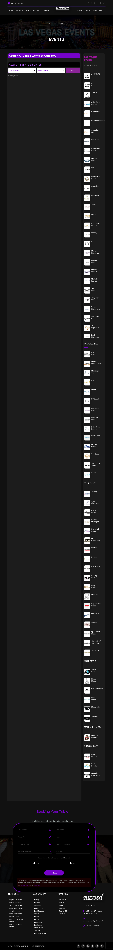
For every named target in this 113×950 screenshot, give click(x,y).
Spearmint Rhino (95, 633)
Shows (36, 914)
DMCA (61, 902)
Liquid (93, 389)
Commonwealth (98, 121)
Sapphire (95, 613)
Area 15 (94, 93)
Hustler (94, 548)
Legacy (94, 233)
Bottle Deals (14, 916)
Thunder (94, 716)
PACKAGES (20, 10)
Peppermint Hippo (96, 605)
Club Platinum (94, 502)
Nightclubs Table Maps (16, 920)
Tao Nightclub (95, 289)
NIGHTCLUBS (30, 10)
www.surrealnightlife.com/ (93, 921)
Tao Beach (95, 454)
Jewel (93, 205)
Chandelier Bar (95, 131)
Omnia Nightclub (95, 261)
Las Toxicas (95, 566)
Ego (92, 167)
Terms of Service (25, 885)
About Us (63, 900)
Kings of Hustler (94, 736)
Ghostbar (95, 186)
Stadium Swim (94, 445)
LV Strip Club (94, 577)
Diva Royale (94, 765)
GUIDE (61, 24)
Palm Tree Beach (95, 428)
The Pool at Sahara (96, 464)
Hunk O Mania (94, 698)
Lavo (93, 380)
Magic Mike (95, 707)
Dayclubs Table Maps (15, 925)
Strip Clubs (38, 928)
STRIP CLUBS (97, 10)
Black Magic (93, 680)
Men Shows (38, 922)
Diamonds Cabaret (95, 530)
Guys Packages (15, 914)
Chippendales (97, 688)
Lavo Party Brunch (95, 224)
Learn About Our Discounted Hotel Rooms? (54, 858)
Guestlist (87, 10)
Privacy (62, 908)
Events (37, 902)
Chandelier (95, 111)
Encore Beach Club (96, 362)
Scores (94, 622)
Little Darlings (94, 586)
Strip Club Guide (15, 905)
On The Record (94, 270)
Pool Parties (39, 911)
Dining (36, 900)
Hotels (11, 10)
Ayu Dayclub (94, 353)
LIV (92, 241)
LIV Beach (95, 399)
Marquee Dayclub (95, 409)
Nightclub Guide (15, 900)
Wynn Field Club (95, 317)
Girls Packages (15, 911)
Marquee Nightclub (95, 252)
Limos (36, 919)
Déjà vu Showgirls (95, 521)
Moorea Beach (94, 418)
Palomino (95, 594)
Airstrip (94, 492)
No (74, 863)
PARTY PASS (94, 84)
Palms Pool (95, 436)
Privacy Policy (37, 885)
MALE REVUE (52, 24)
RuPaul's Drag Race (95, 774)
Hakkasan (95, 195)
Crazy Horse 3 (94, 511)
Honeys (94, 557)
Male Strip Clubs (16, 908)
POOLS (39, 10)
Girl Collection (95, 539)
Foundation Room (95, 178)
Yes (37, 863)
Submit (54, 873)
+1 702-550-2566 (92, 926)
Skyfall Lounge (94, 280)
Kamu (93, 214)
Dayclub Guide (15, 902)
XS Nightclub (95, 326)
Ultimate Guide (40, 933)
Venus (93, 472)
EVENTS (46, 10)
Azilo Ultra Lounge (95, 103)
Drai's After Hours (95, 150)
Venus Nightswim (95, 308)
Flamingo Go (95, 372)
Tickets (79, 10)
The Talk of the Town (96, 642)
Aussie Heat (93, 670)
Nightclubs (38, 908)
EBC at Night (94, 159)
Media (61, 905)
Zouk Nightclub (95, 336)
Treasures (95, 650)
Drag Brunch (94, 755)
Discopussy (95, 139)
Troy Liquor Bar (95, 298)
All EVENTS (95, 74)
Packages (38, 925)
